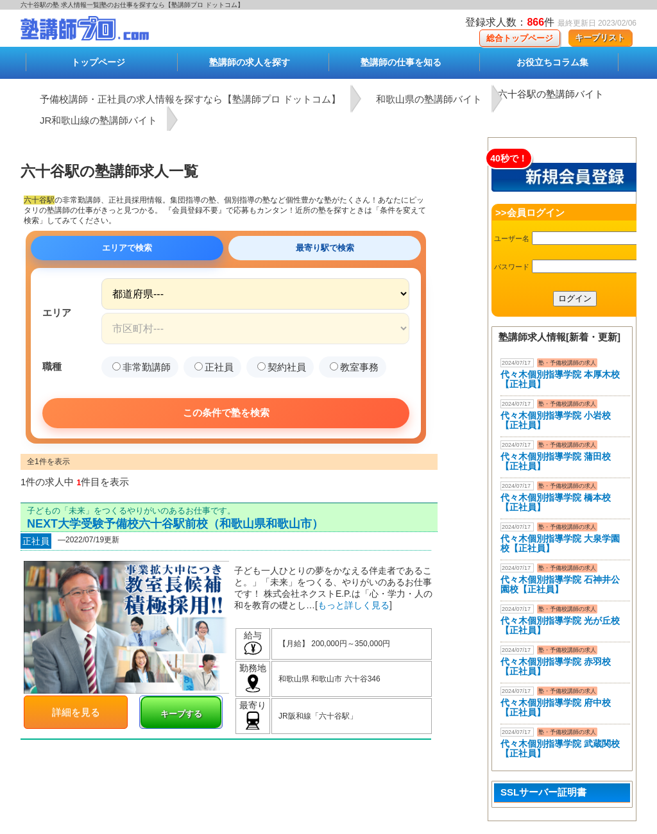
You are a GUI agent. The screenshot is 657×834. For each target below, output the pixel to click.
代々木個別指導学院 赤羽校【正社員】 (555, 666)
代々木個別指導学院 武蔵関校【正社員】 (560, 748)
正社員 (214, 367)
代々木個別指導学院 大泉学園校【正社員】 (560, 543)
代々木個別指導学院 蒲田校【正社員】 (555, 461)
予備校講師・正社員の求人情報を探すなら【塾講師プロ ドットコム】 (190, 99)
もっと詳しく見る (353, 605)
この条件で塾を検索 (226, 412)
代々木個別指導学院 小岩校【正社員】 (555, 420)
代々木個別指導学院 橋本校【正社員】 (555, 502)
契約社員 (281, 367)
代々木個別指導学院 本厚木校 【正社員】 (560, 379)
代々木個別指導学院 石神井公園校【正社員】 (560, 584)
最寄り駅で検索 (325, 248)
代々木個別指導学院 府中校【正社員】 (555, 707)
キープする (181, 714)
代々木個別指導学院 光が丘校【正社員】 (560, 625)
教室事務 (354, 367)
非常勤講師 (141, 367)
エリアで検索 (127, 248)
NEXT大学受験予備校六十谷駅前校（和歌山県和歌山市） (175, 523)
